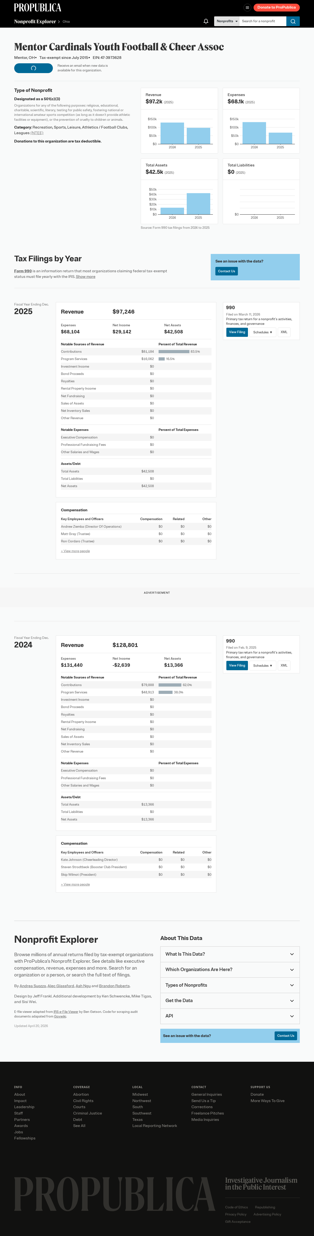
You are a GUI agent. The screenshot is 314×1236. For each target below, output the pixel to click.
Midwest (140, 1094)
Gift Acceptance (238, 1222)
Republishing (265, 1207)
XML (284, 332)
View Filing (237, 332)
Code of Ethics (236, 1207)
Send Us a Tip (203, 1100)
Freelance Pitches (207, 1113)
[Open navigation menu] (247, 7)
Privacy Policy (235, 1214)
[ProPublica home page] (115, 1194)
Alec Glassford (60, 986)
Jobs (18, 1132)
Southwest (141, 1113)
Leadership (24, 1107)
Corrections (202, 1107)
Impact (20, 1100)
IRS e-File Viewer (66, 1012)
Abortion (81, 1094)
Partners (22, 1119)
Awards (21, 1125)
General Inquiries (206, 1094)
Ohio (66, 22)
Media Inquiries (205, 1119)
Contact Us (226, 271)
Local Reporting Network (154, 1125)
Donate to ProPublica (276, 7)
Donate (257, 1094)
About (19, 1094)
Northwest (141, 1100)
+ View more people (75, 551)
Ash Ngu (83, 986)
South (137, 1107)
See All (79, 1125)
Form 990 (23, 271)
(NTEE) (37, 133)
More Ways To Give (268, 1100)
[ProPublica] (37, 7)
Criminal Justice (87, 1113)
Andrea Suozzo (33, 986)
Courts (79, 1107)
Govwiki (60, 1016)
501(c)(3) (52, 99)
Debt (77, 1119)
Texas (137, 1119)
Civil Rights (83, 1100)
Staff (18, 1113)
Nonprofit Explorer (35, 21)
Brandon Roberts (114, 986)
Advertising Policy (267, 1214)
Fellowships (24, 1138)
